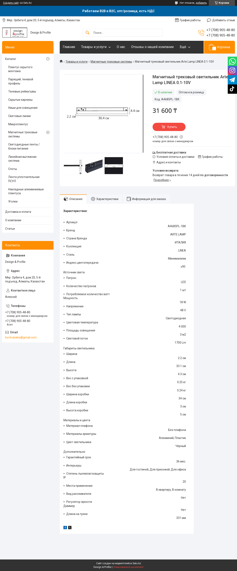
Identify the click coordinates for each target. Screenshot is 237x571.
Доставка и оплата (18, 211)
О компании (13, 220)
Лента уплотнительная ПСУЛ (24, 179)
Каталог (10, 59)
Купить (172, 127)
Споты (12, 169)
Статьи (10, 228)
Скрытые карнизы (20, 99)
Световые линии (19, 116)
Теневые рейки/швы (22, 91)
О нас (121, 47)
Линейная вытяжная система (22, 159)
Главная (69, 47)
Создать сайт (11, 2)
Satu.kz (137, 563)
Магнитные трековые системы (111, 61)
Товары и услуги (93, 47)
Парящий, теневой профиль (20, 81)
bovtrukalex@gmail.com (21, 337)
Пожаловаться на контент (128, 567)
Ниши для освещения (22, 107)
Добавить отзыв (223, 20)
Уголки (13, 201)
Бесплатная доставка (171, 152)
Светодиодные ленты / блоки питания (24, 146)
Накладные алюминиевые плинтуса (26, 191)
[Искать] (87, 33)
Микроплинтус (18, 124)
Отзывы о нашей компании (152, 47)
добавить (201, 2)
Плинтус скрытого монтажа (20, 69)
